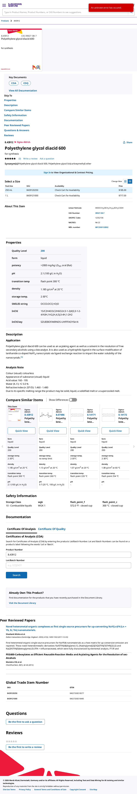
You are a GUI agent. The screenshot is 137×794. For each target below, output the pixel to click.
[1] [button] (22, 357)
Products (5, 20)
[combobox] (68, 12)
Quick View (21, 430)
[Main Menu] (4, 5)
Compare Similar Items (17, 110)
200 (43, 250)
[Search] (131, 12)
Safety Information (15, 115)
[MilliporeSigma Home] (15, 5)
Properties (10, 100)
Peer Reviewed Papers (17, 125)
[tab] (7, 20)
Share (127, 142)
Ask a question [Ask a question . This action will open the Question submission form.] (47, 158)
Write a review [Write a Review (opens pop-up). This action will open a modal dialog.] (30, 158)
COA (13, 83)
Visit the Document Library (22, 603)
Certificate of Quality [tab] (51, 529)
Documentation (13, 120)
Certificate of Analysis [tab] (21, 529)
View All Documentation (23, 90)
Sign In (47, 172)
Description (11, 105)
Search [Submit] (16, 575)
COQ (26, 83)
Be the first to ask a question (25, 721)
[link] (9, 789)
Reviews (9, 135)
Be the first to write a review (26, 747)
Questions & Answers (16, 130)
